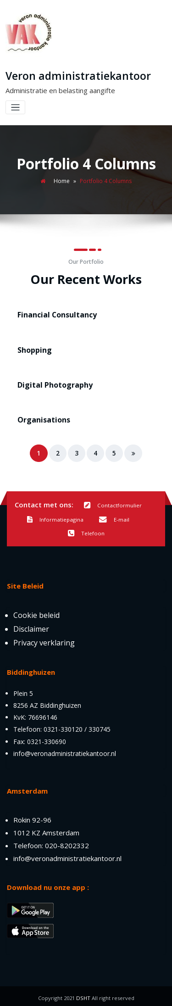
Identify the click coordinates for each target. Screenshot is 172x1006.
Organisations (42, 417)
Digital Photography (52, 383)
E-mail (113, 517)
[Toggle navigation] (15, 107)
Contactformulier (112, 502)
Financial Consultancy (54, 314)
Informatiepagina (55, 517)
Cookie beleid (36, 611)
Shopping (33, 348)
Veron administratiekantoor (76, 76)
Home (62, 180)
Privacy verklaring (44, 639)
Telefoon (86, 530)
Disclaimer (31, 625)
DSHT (83, 994)
